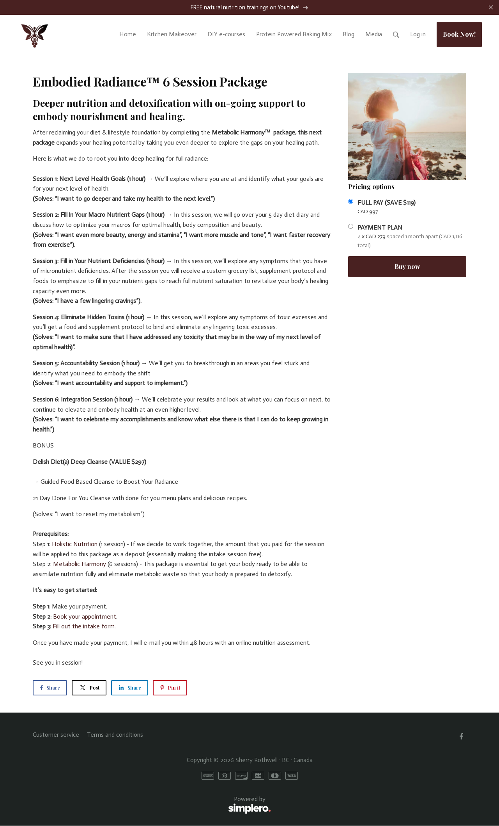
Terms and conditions (115, 735)
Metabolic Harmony (79, 564)
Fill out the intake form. (84, 626)
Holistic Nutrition (74, 544)
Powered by (152, 806)
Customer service (56, 735)
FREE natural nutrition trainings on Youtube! (249, 7)
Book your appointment (84, 617)
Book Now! (459, 34)
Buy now (407, 267)
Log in (418, 34)
